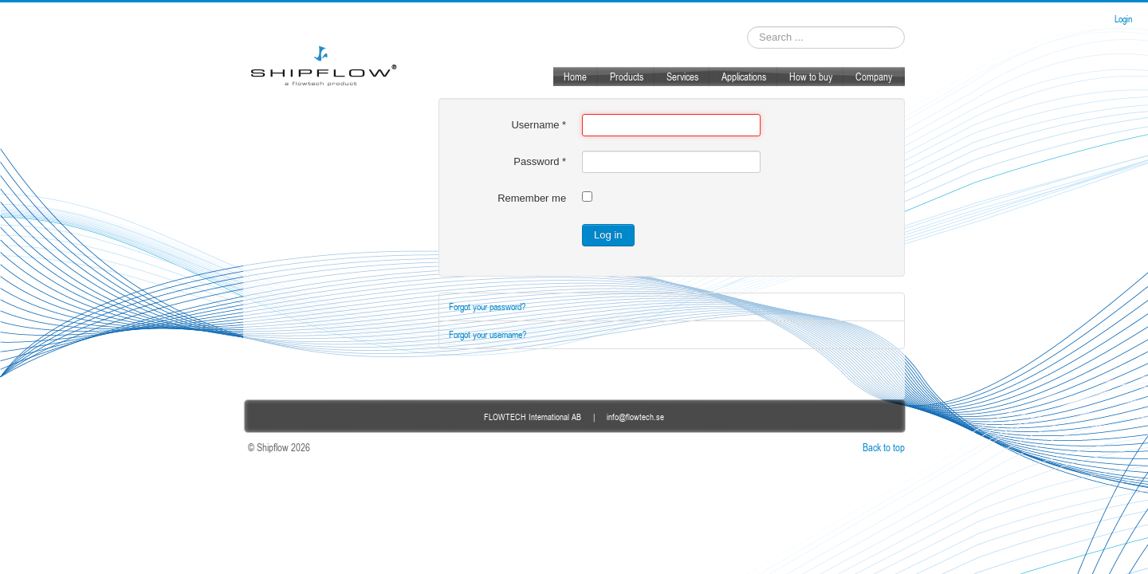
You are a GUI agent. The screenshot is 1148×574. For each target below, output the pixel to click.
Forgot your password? (487, 306)
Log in (608, 235)
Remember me (531, 198)
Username (538, 125)
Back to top (884, 447)
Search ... (747, 26)
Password (539, 161)
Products (626, 76)
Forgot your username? (487, 334)
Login (1123, 19)
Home (575, 76)
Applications (743, 76)
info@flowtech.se (635, 417)
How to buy (810, 76)
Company (873, 76)
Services (682, 76)
